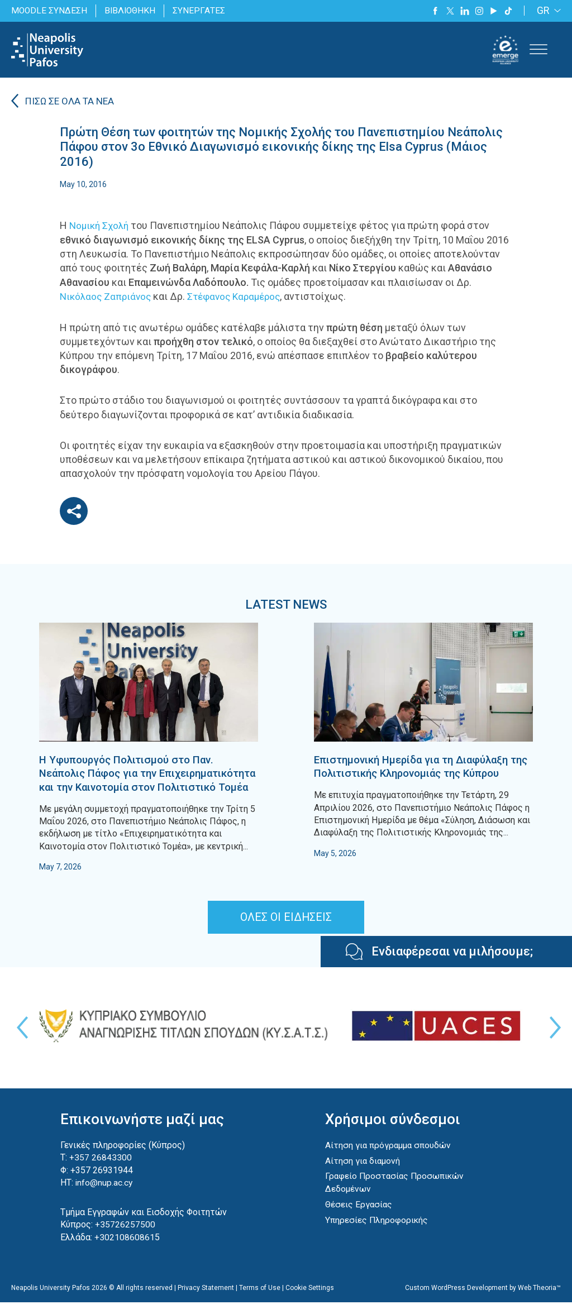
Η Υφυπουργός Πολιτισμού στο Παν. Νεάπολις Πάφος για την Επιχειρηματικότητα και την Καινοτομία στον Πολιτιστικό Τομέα (142, 779)
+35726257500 (125, 1237)
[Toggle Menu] (538, 49)
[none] (547, 11)
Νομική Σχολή (100, 226)
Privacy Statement (206, 1299)
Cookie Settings (309, 1299)
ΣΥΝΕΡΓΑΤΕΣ (202, 10)
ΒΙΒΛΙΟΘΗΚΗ (132, 10)
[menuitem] (547, 11)
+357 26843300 (100, 1170)
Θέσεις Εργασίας (359, 1216)
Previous (19, 1040)
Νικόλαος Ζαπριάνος (107, 296)
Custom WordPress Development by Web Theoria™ (483, 1299)
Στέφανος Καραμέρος (240, 296)
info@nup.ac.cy (104, 1195)
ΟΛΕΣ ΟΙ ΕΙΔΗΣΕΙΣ (286, 929)
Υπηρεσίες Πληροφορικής (377, 1231)
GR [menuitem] (543, 11)
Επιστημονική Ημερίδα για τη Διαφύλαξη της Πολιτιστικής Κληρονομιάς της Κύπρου (419, 772)
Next (552, 1040)
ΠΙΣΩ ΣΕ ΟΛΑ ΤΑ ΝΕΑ (71, 102)
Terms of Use (259, 1299)
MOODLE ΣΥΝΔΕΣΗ (49, 10)
